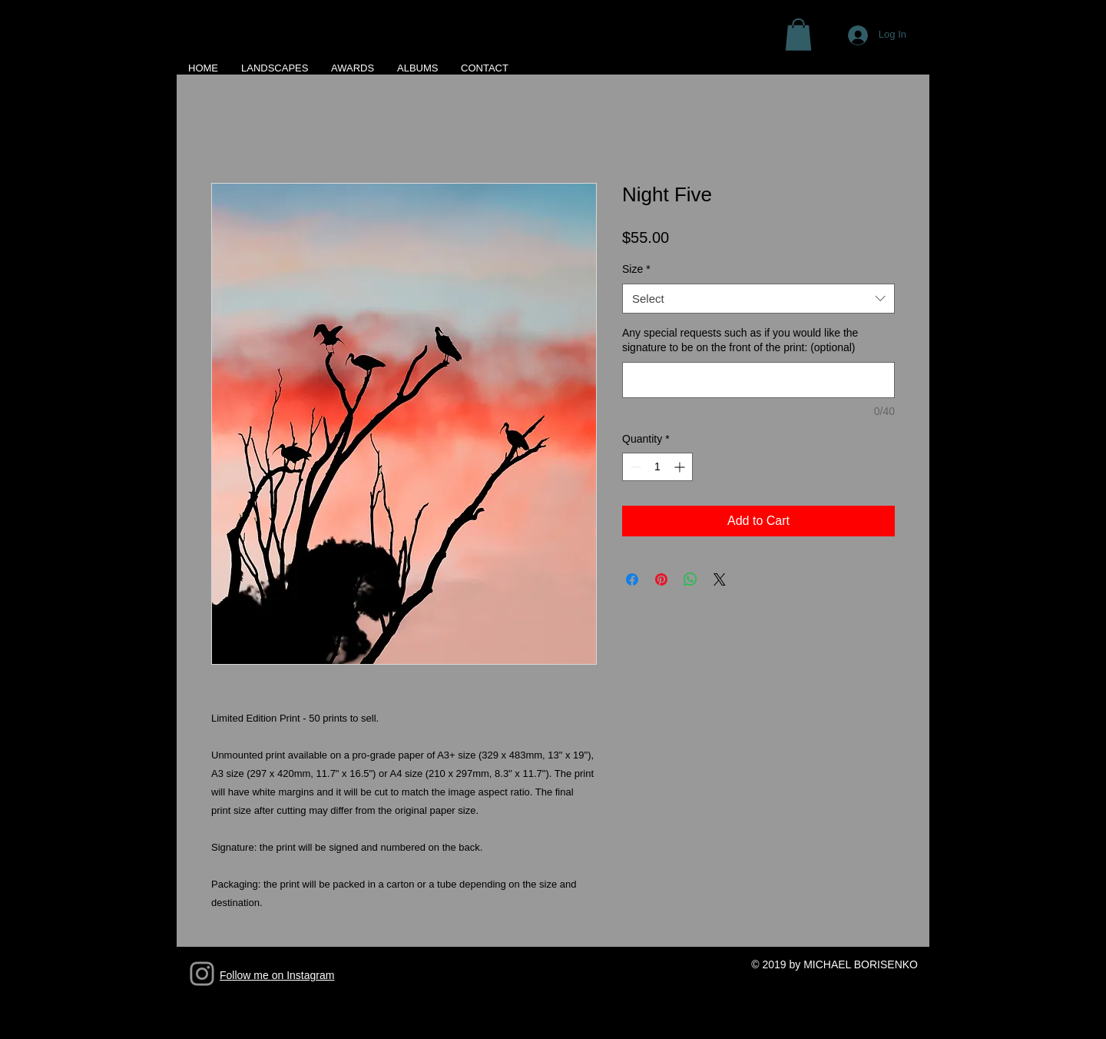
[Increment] (680, 466)
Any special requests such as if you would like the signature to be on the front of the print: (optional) (740, 340)
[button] (798, 34)
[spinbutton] (657, 466)
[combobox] (758, 299)
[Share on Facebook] (632, 579)
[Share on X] (719, 579)
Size (636, 269)
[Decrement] (634, 466)
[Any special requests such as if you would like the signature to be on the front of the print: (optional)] (758, 380)
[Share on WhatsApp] (690, 579)
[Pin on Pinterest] (661, 579)
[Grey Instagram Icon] (202, 974)
